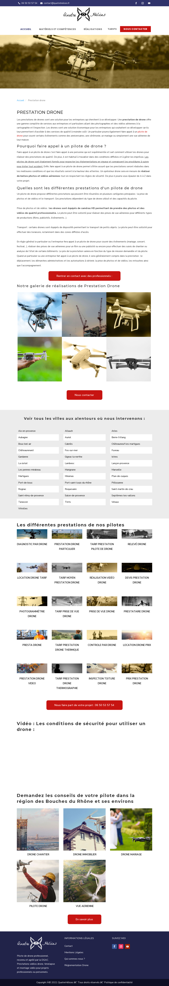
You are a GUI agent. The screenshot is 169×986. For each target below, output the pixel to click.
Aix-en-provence (27, 431)
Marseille (116, 469)
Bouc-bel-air (24, 444)
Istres (115, 456)
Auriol (68, 437)
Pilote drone (38, 906)
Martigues (23, 476)
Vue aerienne (85, 906)
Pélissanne (117, 482)
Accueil (25, 29)
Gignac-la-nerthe (73, 456)
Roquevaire (71, 489)
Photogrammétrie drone (32, 614)
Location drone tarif (32, 578)
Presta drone (32, 645)
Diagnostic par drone (32, 544)
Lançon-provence (120, 463)
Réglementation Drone (76, 965)
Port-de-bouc (25, 482)
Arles (114, 431)
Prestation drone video (32, 681)
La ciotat (23, 463)
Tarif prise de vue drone (67, 614)
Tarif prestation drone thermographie (67, 683)
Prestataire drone (137, 611)
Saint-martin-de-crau (122, 489)
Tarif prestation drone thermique (67, 647)
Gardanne (23, 456)
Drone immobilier (84, 854)
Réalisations (93, 29)
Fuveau (115, 450)
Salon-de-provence (75, 495)
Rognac (22, 489)
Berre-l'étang (119, 437)
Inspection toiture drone (102, 681)
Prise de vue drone (102, 611)
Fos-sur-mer (71, 450)
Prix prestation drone (137, 681)
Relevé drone (137, 544)
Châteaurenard (25, 450)
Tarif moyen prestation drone (67, 580)
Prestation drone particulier (67, 547)
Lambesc (69, 463)
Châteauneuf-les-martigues (126, 444)
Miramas (69, 476)
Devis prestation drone (137, 580)
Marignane (70, 469)
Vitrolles (23, 508)
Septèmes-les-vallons (123, 495)
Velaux (115, 502)
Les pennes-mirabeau (29, 469)
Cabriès (69, 444)
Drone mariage (131, 854)
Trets (68, 502)
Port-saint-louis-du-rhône (78, 482)
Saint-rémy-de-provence (31, 495)
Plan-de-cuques (120, 476)
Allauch (69, 431)
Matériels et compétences (57, 29)
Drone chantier (38, 854)
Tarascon (23, 502)
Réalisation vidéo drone (102, 580)
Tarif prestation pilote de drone (102, 547)
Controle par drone (102, 645)
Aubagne (23, 437)
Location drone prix (137, 645)
